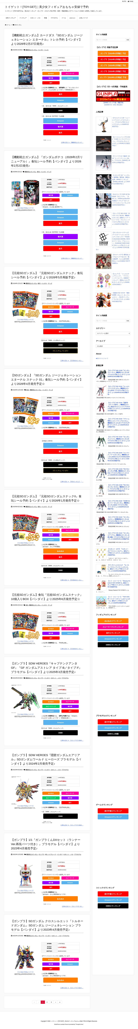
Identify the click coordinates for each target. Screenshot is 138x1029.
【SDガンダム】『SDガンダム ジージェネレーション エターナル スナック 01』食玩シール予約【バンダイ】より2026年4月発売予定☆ (47, 379)
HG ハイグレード (50, 854)
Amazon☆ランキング (113, 639)
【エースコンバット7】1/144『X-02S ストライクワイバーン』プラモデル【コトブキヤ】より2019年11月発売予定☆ (121, 141)
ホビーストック (51, 706)
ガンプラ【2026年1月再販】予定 (113, 71)
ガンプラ (40, 678)
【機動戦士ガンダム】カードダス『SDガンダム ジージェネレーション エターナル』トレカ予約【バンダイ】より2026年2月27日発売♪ (47, 39)
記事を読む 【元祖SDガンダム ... (72, 360)
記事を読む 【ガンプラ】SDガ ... (72, 988)
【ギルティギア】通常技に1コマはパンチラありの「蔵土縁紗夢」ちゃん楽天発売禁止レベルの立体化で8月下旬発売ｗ (121, 259)
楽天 (50, 83)
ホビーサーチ (70, 73)
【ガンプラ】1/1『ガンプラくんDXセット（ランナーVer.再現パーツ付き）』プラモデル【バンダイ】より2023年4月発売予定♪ (45, 844)
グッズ (49, 172)
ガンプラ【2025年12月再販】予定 (113, 77)
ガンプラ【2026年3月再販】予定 (113, 59)
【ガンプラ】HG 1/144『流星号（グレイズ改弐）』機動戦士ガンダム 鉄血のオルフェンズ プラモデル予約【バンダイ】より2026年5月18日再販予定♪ (119, 406)
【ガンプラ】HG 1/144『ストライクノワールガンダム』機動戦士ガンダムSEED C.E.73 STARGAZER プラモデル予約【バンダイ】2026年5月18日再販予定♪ (119, 457)
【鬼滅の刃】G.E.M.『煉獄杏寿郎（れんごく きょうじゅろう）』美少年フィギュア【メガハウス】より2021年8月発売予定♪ (121, 297)
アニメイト (70, 418)
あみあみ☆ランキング (113, 621)
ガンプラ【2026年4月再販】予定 (113, 53)
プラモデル (65, 678)
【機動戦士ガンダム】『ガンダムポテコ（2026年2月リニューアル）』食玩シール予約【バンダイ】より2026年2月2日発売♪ (47, 161)
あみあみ (51, 73)
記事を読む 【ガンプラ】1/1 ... (72, 906)
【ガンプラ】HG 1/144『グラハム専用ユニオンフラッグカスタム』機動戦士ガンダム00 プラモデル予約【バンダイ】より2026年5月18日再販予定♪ (118, 423)
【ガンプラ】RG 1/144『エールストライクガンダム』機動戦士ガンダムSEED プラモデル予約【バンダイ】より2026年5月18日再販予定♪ (118, 390)
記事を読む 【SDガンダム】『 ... (72, 481)
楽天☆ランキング (113, 633)
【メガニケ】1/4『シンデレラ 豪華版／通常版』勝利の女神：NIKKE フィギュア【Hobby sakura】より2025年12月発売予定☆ (121, 179)
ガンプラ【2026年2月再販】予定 (113, 65)
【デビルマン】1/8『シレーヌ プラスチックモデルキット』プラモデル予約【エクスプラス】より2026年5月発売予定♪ (121, 122)
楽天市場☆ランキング (113, 722)
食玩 (38, 172)
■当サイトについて (102, 358)
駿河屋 (51, 78)
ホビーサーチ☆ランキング (113, 627)
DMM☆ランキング (113, 645)
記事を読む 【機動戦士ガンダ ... (72, 142)
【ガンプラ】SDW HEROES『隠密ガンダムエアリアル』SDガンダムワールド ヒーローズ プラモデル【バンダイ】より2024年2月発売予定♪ (46, 759)
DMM (60, 111)
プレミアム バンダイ (61, 351)
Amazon (70, 78)
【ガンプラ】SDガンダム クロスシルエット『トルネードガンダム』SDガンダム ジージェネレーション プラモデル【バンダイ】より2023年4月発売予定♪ (47, 925)
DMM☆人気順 (113, 734)
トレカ (46, 50)
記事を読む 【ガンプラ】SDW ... (72, 740)
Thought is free (79, 1024)
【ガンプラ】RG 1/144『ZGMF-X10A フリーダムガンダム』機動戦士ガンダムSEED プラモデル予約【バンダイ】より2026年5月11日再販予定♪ (119, 505)
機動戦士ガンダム (31, 50)
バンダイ (40, 50)
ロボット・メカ (56, 678)
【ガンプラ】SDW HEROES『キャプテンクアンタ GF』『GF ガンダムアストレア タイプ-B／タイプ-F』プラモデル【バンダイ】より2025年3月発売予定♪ (46, 668)
